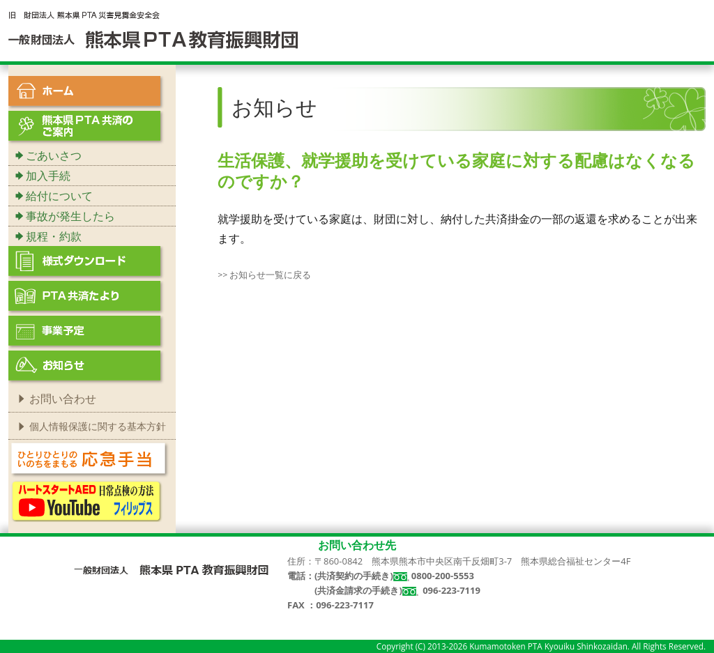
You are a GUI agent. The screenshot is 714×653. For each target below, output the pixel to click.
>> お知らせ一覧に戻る (264, 274)
